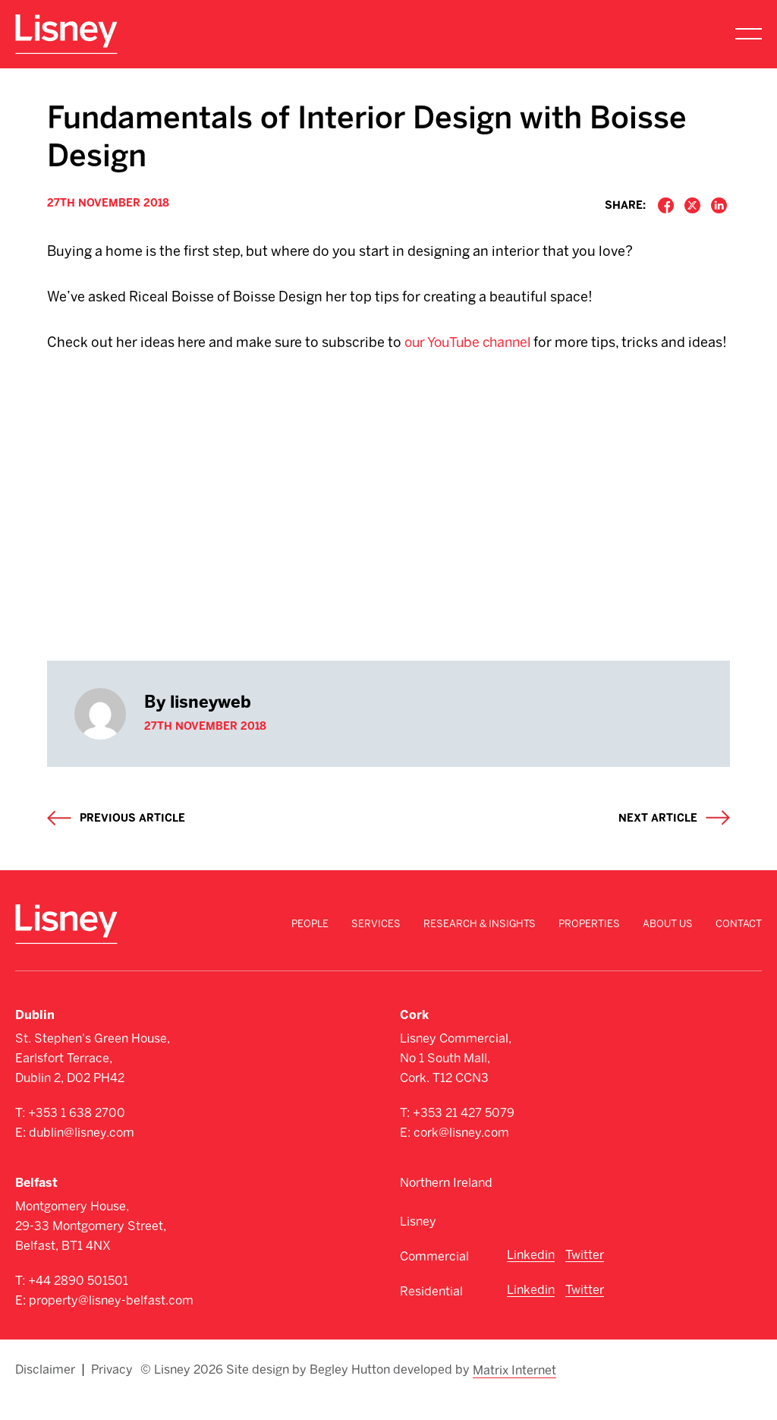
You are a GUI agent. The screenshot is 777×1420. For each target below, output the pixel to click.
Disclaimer (45, 1391)
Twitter (584, 1277)
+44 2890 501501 (78, 1303)
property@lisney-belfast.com (111, 1323)
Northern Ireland (446, 1205)
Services (376, 946)
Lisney (418, 1244)
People (310, 946)
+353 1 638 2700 (76, 1135)
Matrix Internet (515, 1391)
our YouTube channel (470, 342)
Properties (589, 946)
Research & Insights (479, 946)
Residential (431, 1314)
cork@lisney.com (461, 1155)
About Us (668, 946)
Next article (657, 841)
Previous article (132, 841)
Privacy (112, 1391)
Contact (739, 946)
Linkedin (531, 1277)
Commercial (434, 1279)
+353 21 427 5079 (463, 1135)
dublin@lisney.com (81, 1155)
